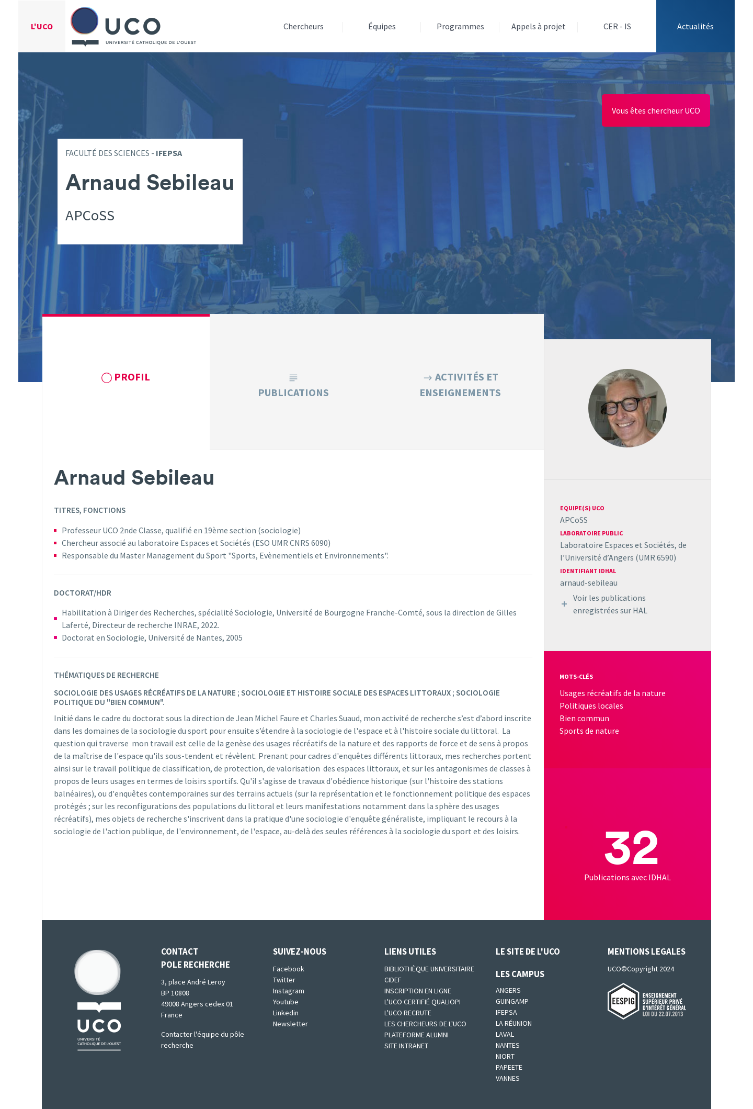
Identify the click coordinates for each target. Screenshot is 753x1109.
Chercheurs (303, 26)
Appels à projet (538, 26)
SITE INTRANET (406, 1045)
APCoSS (574, 519)
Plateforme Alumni (416, 1034)
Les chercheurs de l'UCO (425, 1023)
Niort (505, 1056)
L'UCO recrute (407, 1012)
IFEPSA (506, 1012)
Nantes (508, 1045)
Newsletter (290, 1023)
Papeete (509, 1067)
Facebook (288, 968)
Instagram (288, 990)
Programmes (460, 26)
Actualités (695, 26)
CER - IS (617, 26)
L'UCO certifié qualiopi (422, 1001)
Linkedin (286, 1012)
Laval (505, 1034)
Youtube (286, 1001)
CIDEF (393, 979)
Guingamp (512, 1001)
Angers (508, 990)
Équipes (382, 26)
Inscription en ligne (417, 990)
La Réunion (514, 1023)
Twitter (284, 979)
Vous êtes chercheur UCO (656, 110)
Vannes (508, 1078)
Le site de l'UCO (528, 951)
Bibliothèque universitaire (429, 968)
